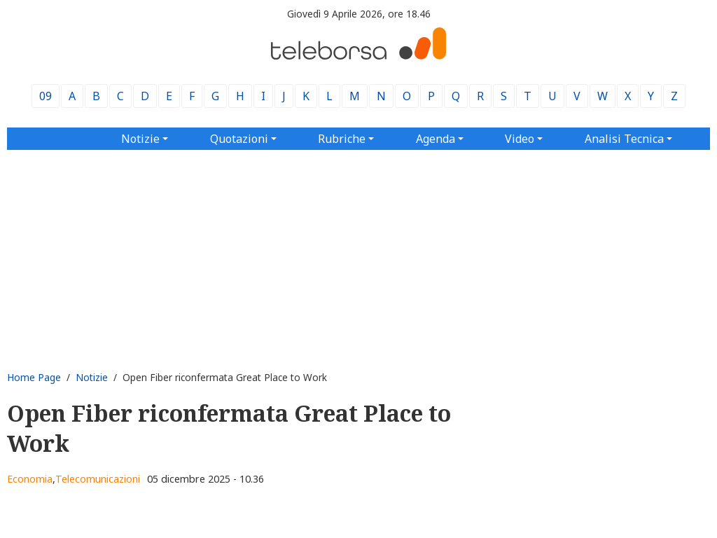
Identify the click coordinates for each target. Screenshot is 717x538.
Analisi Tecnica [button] (624, 138)
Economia (30, 478)
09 (45, 96)
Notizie (92, 377)
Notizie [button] (140, 138)
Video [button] (519, 138)
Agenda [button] (435, 138)
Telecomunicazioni (97, 478)
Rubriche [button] (342, 138)
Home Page (34, 377)
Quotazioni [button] (239, 138)
